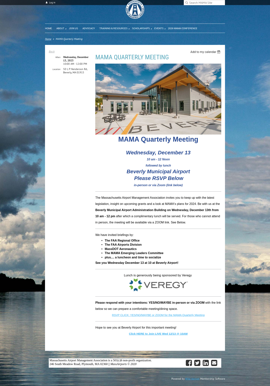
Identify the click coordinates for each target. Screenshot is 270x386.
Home (48, 39)
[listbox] (205, 52)
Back (52, 51)
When (57, 57)
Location (56, 69)
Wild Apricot (192, 378)
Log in (52, 2)
